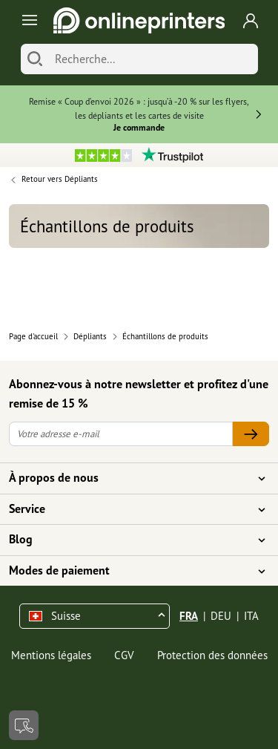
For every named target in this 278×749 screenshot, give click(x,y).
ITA (251, 616)
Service (130, 509)
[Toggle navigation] (27, 20)
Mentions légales (51, 655)
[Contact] (24, 725)
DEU (221, 616)
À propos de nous (130, 478)
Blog (130, 540)
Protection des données (212, 655)
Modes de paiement (130, 571)
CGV (124, 655)
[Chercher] (34, 59)
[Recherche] (152, 59)
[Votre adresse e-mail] (121, 434)
